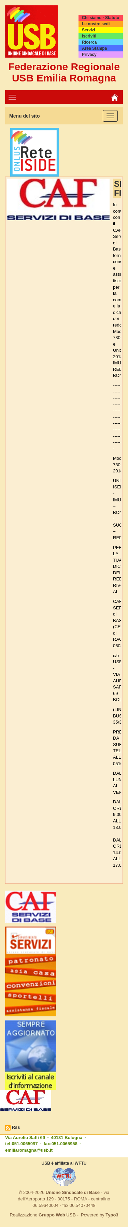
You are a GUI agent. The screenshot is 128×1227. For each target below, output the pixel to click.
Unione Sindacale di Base (73, 1192)
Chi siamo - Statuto (100, 17)
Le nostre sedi (96, 23)
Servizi (88, 30)
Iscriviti (89, 36)
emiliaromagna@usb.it (29, 1150)
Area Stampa (94, 48)
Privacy (89, 54)
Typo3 (111, 1214)
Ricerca (89, 42)
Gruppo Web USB (57, 1214)
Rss (16, 1127)
